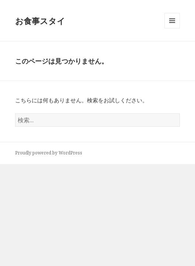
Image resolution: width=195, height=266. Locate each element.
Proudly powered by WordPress (48, 153)
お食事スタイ (40, 20)
